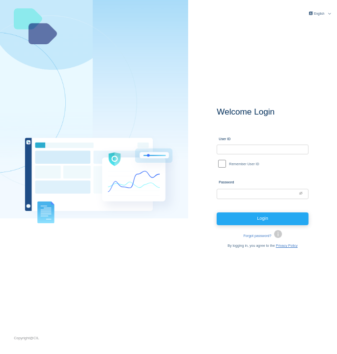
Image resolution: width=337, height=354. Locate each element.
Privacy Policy (286, 248)
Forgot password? (257, 237)
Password (226, 183)
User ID (224, 137)
